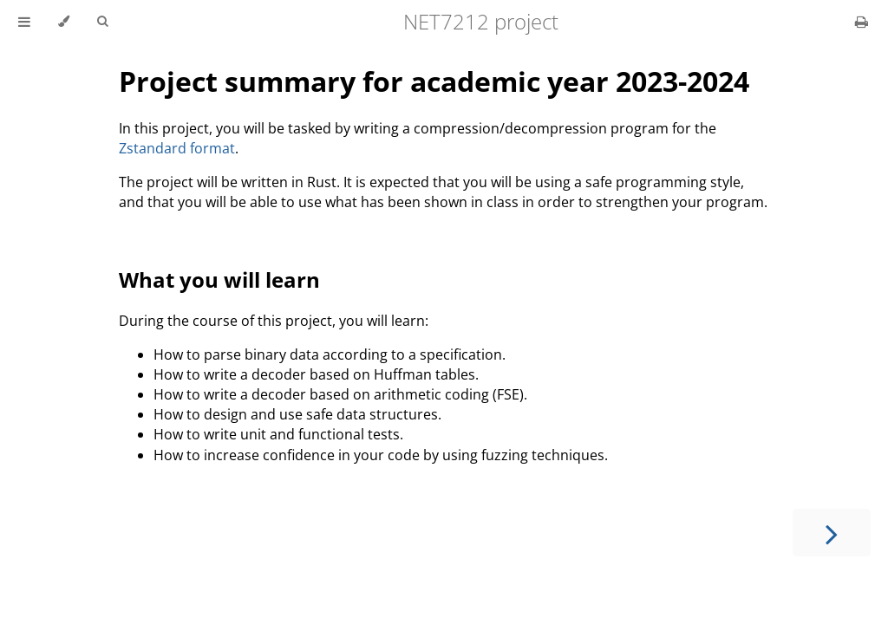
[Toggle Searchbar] (102, 21)
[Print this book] (861, 21)
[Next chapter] (832, 532)
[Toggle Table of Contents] (24, 21)
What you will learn (219, 279)
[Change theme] (63, 21)
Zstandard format (177, 148)
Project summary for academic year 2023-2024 (434, 81)
